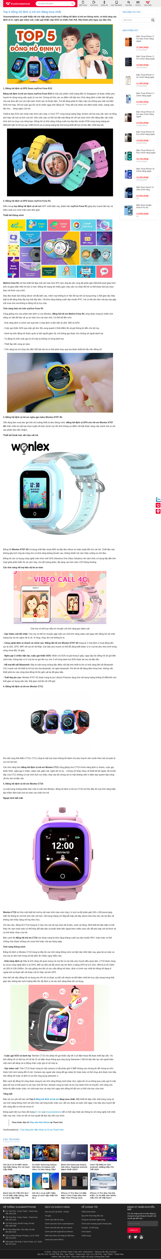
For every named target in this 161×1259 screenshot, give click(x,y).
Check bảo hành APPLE (54, 1240)
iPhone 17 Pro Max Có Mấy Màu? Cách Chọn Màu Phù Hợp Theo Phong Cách (74, 1195)
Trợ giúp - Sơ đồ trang (89, 1228)
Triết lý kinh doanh (88, 1212)
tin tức (38, 1112)
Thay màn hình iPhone (39, 1122)
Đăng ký (134, 1230)
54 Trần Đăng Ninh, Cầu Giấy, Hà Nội (20, 1230)
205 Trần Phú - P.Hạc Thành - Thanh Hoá (22, 1217)
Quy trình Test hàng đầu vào (92, 1216)
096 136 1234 (11, 1214)
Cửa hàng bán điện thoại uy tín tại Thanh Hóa (42, 1130)
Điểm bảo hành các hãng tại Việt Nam (59, 1236)
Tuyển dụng (86, 1236)
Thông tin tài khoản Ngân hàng (93, 1220)
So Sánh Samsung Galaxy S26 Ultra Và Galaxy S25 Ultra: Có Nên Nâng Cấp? (44, 1167)
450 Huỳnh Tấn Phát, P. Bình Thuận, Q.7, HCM (24, 1242)
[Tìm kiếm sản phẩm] (55, 3)
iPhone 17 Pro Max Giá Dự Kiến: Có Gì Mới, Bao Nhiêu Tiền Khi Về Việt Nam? (103, 1195)
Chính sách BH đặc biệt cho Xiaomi (58, 1228)
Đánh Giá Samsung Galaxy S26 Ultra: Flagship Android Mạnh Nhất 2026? (74, 1167)
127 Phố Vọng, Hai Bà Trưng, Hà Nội (20, 1224)
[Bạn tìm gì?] (138, 20)
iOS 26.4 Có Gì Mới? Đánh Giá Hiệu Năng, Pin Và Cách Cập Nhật (16, 1167)
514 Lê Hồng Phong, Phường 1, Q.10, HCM (22, 1236)
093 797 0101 (11, 1244)
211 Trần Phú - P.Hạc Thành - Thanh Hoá (22, 1211)
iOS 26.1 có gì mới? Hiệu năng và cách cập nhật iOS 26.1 (45, 1195)
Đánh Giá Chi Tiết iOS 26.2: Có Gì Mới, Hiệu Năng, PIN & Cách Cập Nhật (16, 1195)
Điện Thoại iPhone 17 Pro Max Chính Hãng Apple (145, 38)
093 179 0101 (11, 1238)
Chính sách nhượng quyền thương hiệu (96, 1224)
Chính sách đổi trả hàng (54, 1220)
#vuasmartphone (54, 1112)
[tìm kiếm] (72, 3)
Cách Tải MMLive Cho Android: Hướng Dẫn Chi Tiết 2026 (102, 1167)
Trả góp (48, 1216)
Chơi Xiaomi (86, 1232)
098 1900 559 (11, 1226)
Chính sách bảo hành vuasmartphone (59, 1224)
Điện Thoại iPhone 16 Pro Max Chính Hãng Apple (145, 114)
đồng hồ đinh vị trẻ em (47, 1099)
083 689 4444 (11, 1232)
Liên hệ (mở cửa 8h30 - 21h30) (57, 1212)
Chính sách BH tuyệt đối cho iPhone (59, 1232)
